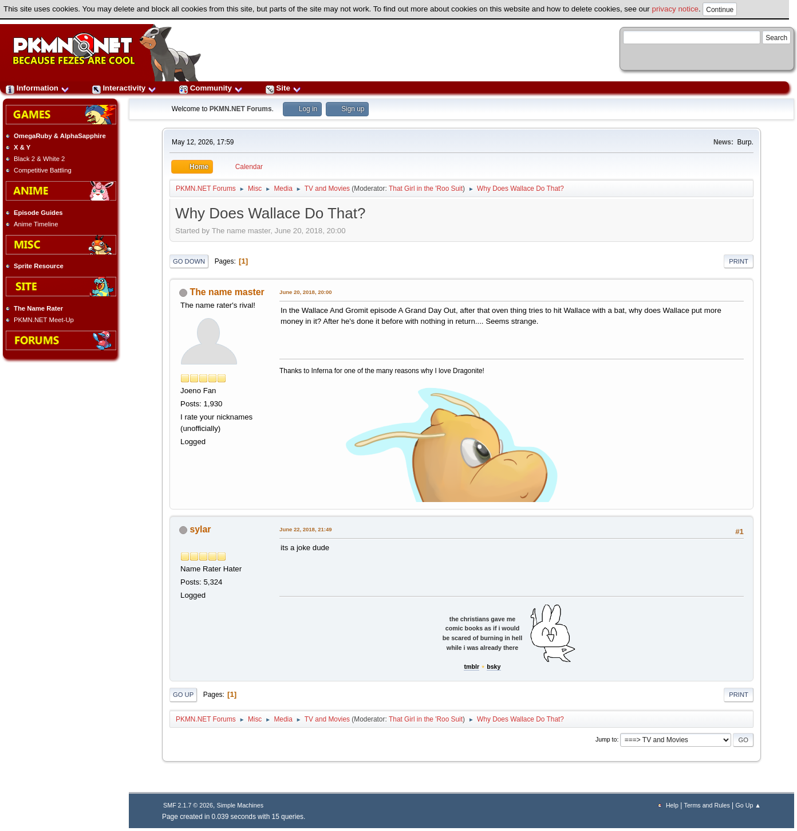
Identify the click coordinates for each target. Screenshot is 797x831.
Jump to (606, 739)
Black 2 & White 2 (39, 158)
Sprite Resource (39, 265)
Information (37, 88)
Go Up (183, 694)
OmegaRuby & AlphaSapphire (60, 135)
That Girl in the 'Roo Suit (426, 189)
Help (672, 805)
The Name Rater (38, 308)
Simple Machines (240, 805)
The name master (227, 292)
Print (738, 261)
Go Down (189, 261)
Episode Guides (38, 212)
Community (211, 88)
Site (283, 88)
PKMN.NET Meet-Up (44, 319)
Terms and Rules (707, 805)
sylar (200, 529)
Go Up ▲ (747, 805)
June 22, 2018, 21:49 (305, 529)
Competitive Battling (43, 170)
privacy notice (675, 9)
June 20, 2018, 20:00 (305, 292)
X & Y (22, 147)
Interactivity (124, 88)
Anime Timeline (36, 224)
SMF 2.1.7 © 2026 (188, 805)
